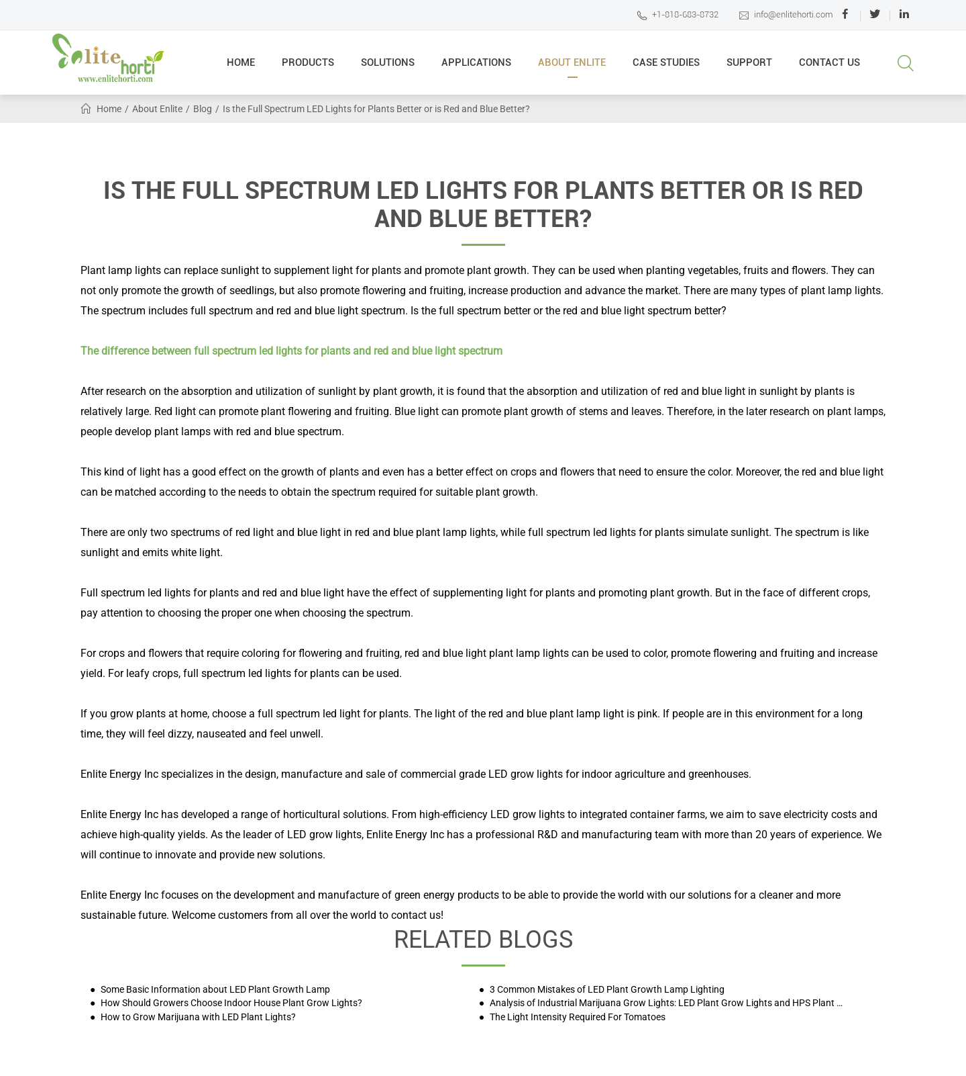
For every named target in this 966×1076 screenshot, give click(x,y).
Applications (476, 67)
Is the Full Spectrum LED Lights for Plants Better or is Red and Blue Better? (376, 108)
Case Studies (666, 67)
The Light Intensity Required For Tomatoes (576, 1017)
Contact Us (829, 67)
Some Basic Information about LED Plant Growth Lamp (214, 990)
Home (241, 67)
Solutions (388, 67)
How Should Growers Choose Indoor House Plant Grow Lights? (230, 1003)
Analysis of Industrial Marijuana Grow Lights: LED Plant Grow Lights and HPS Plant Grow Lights (668, 1003)
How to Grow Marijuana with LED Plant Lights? (197, 1017)
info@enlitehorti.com (786, 15)
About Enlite (572, 67)
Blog (202, 108)
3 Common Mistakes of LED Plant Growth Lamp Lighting (606, 990)
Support (749, 67)
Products (308, 67)
